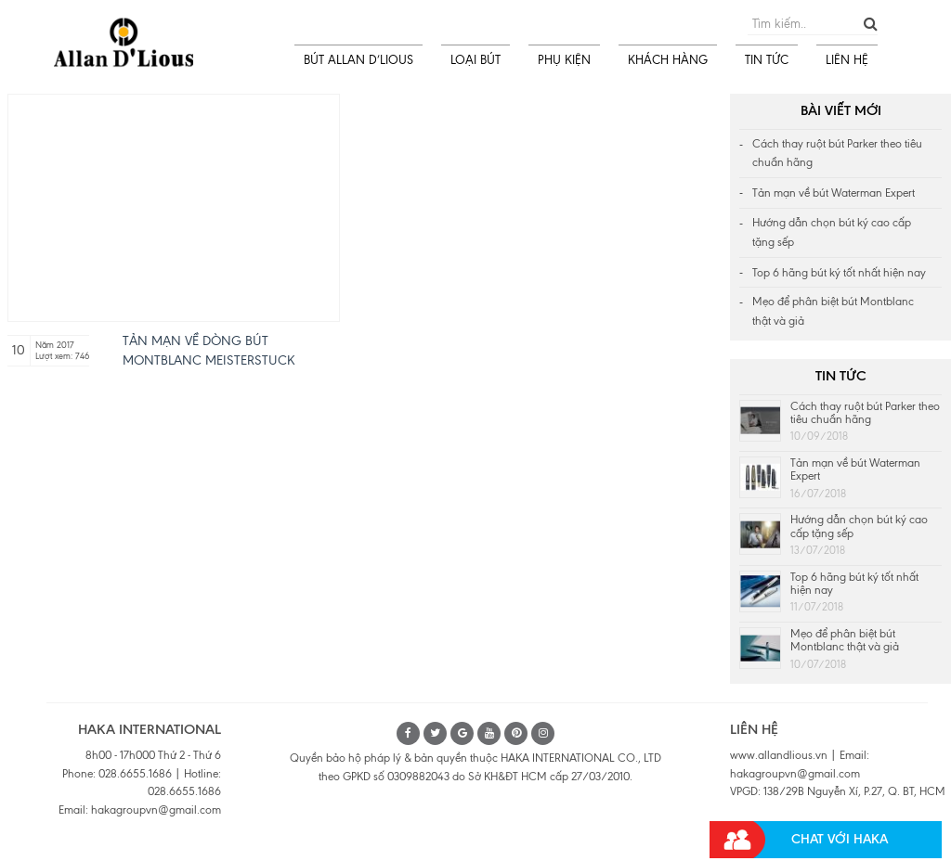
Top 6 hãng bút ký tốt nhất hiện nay (839, 272)
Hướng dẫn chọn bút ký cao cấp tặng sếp (831, 232)
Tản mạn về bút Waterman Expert (833, 192)
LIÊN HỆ (847, 60)
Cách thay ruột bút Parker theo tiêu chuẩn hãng (837, 153)
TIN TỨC (766, 60)
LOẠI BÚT (475, 60)
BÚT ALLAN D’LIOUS (358, 60)
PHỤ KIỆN (564, 60)
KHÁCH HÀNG (668, 60)
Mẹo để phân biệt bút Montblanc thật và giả (833, 311)
